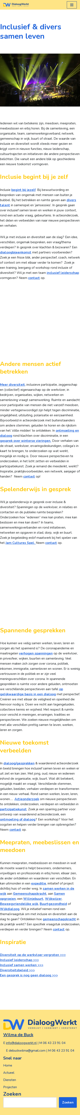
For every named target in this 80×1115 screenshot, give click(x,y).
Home (7, 1065)
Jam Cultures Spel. (21, 543)
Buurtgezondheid (53, 904)
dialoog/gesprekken (19, 763)
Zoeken (12, 1094)
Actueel (8, 1073)
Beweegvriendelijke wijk (19, 904)
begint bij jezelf (23, 190)
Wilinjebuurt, (33, 899)
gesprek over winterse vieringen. (25, 441)
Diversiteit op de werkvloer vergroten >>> (33, 955)
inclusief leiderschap (63, 273)
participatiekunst (13, 809)
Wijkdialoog (9, 909)
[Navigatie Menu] (72, 5)
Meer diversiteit (12, 385)
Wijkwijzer (53, 899)
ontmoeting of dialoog (17, 819)
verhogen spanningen (36, 653)
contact (34, 278)
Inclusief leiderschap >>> (19, 960)
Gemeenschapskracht (30, 894)
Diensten (9, 1080)
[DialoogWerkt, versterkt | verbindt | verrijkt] (16, 5)
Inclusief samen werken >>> (21, 965)
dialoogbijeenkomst (15, 252)
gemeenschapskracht (59, 919)
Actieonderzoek (27, 799)
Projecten (10, 1087)
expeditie (38, 883)
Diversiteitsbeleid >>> (17, 970)
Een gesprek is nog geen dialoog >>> (29, 975)
